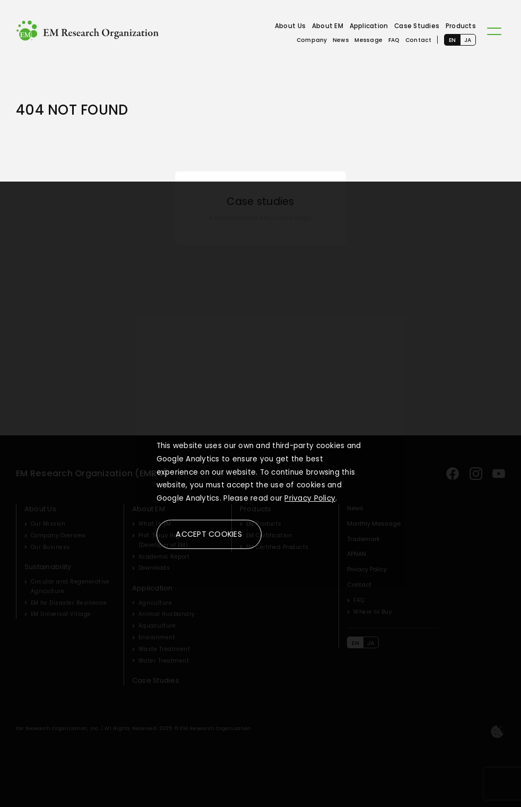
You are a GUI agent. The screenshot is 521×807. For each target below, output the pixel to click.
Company (312, 40)
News (341, 40)
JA (468, 40)
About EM (327, 26)
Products (461, 26)
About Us (290, 26)
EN (452, 40)
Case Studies (416, 26)
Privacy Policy (309, 498)
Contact (418, 40)
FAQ (394, 40)
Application (369, 26)
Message (368, 40)
